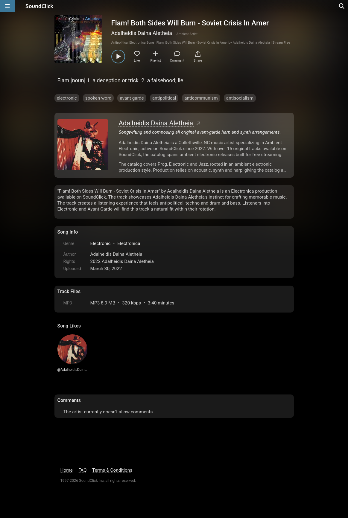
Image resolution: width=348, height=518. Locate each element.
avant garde (132, 98)
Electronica (128, 243)
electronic (67, 98)
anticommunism (201, 98)
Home (66, 470)
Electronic (100, 243)
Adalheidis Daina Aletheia (141, 33)
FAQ (82, 470)
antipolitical (164, 98)
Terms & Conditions (112, 470)
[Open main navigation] (7, 6)
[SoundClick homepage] (39, 6)
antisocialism (239, 98)
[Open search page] (342, 6)
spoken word (98, 98)
